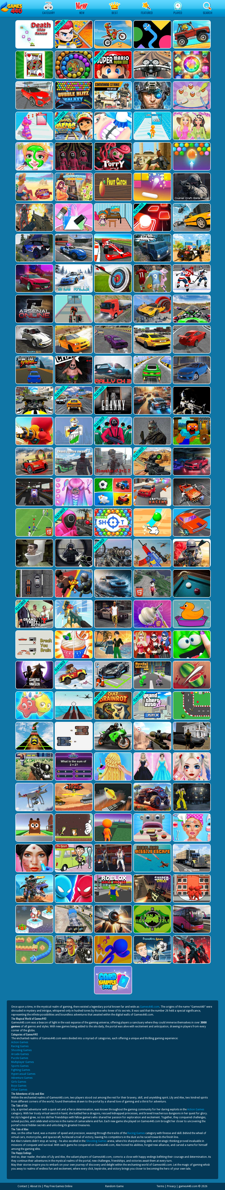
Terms (160, 1186)
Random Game (114, 1186)
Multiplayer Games (22, 1062)
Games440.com (149, 1006)
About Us (35, 1186)
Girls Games (18, 1081)
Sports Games (20, 1066)
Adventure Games (22, 1077)
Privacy (171, 1186)
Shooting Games (21, 1050)
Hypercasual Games (23, 1073)
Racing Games (20, 1046)
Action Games (19, 1042)
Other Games (19, 1089)
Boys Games (18, 1085)
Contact (22, 1186)
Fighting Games (20, 1069)
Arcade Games (20, 1054)
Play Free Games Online (58, 1186)
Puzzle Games (19, 1058)
